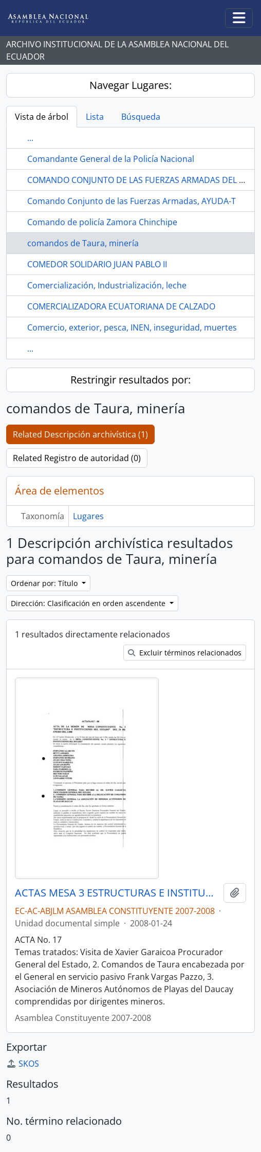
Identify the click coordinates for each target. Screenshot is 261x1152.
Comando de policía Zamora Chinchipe (102, 222)
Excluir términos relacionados (184, 652)
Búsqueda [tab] (140, 116)
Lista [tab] (95, 116)
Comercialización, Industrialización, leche (107, 285)
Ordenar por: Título (45, 583)
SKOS (22, 1063)
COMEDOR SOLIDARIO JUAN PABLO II (97, 264)
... (30, 137)
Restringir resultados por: (130, 380)
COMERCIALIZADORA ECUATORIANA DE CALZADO (121, 306)
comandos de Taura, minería (83, 243)
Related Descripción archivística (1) (80, 434)
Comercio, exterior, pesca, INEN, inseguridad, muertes (132, 327)
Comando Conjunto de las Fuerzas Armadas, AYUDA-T (131, 201)
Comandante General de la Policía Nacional (110, 158)
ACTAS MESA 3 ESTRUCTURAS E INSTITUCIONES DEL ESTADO (117, 893)
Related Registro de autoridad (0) (77, 458)
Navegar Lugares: (130, 85)
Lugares (88, 516)
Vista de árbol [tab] (41, 116)
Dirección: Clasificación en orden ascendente (89, 603)
